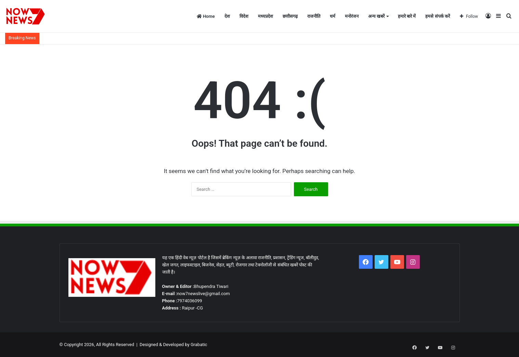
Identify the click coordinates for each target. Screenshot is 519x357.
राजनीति (313, 16)
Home (206, 16)
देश (227, 16)
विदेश (243, 16)
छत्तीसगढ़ (290, 16)
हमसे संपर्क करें (437, 16)
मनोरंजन (352, 16)
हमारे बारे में (407, 16)
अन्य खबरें (376, 16)
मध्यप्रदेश (265, 16)
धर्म (332, 16)
